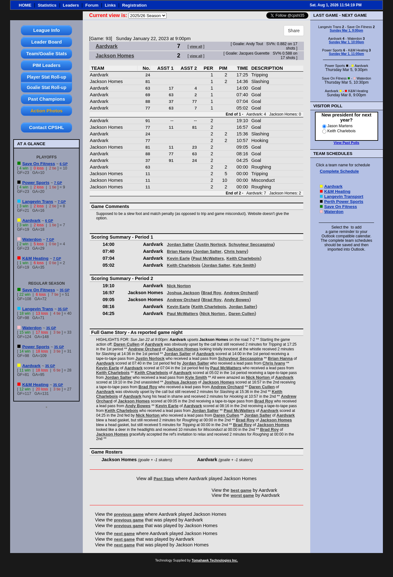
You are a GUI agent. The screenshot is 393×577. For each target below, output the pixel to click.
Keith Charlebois (243, 258)
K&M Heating (35, 258)
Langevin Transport (343, 196)
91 (147, 120)
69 (147, 94)
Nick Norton (179, 285)
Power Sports (35, 182)
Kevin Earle (178, 258)
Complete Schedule (339, 171)
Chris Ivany (235, 251)
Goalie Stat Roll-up (46, 87)
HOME (25, 5)
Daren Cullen (241, 313)
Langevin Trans (37, 201)
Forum (91, 5)
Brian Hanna (179, 251)
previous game (129, 514)
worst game (242, 495)
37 (171, 101)
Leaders (71, 5)
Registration (134, 5)
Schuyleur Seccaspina (250, 244)
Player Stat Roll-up (46, 77)
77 (194, 101)
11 (171, 127)
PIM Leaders (46, 65)
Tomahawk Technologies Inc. (215, 560)
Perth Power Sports (343, 201)
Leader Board (46, 42)
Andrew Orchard (240, 292)
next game (124, 533)
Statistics (47, 5)
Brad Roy (212, 292)
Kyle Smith (244, 265)
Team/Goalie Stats (46, 53)
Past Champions (46, 99)
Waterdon (31, 239)
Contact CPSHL (46, 127)
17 (171, 88)
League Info (46, 30)
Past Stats (164, 478)
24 (147, 75)
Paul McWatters (208, 258)
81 (147, 81)
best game (241, 490)
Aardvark (31, 220)
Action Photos (47, 110)
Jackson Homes (115, 55)
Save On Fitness (38, 163)
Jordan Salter (180, 244)
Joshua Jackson (183, 292)
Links (110, 5)
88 (147, 101)
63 (147, 88)
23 (194, 147)
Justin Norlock (211, 244)
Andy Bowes (236, 299)
